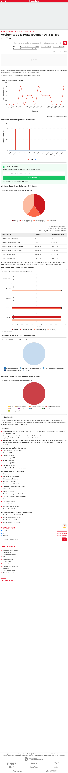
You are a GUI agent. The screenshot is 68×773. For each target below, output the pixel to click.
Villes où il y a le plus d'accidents (57, 116)
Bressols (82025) (46, 47)
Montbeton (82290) (9, 463)
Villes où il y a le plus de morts (58, 227)
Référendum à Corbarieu (10, 509)
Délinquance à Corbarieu (10, 479)
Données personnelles (8, 755)
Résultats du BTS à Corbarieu (12, 522)
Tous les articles (46, 754)
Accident (11, 31)
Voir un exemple (62, 531)
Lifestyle (4, 531)
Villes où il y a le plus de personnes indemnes (53, 231)
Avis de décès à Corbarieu (11, 476)
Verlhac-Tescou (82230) (10, 465)
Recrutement (57, 754)
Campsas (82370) (8, 455)
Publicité (34, 754)
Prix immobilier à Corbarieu (11, 506)
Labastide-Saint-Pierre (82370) (12, 450)
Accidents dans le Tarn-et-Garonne (14, 468)
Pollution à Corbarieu (9, 481)
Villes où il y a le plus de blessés (57, 229)
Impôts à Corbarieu (9, 491)
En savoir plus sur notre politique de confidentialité (15, 181)
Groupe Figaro (47, 755)
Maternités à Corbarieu (10, 504)
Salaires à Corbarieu (9, 489)
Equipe (20, 754)
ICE (4, 557)
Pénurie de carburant (9, 555)
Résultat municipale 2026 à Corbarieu (14, 515)
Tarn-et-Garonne (29, 31)
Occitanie (19, 31)
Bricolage (4, 535)
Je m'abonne (32, 178)
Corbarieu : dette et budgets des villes (14, 496)
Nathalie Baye (7, 564)
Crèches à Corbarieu (9, 501)
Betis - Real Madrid (9, 571)
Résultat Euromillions (9, 573)
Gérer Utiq (30, 755)
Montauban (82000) (9, 458)
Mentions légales (38, 755)
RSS (52, 754)
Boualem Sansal (8, 559)
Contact (39, 754)
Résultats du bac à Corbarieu (11, 517)
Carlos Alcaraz (7, 561)
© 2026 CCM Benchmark (58, 755)
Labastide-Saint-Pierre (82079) (29, 47)
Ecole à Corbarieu (8, 499)
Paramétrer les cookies (21, 755)
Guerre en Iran (7, 552)
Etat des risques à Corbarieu (11, 484)
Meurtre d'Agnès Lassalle (10, 550)
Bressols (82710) (8, 453)
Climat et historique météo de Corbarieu (15, 494)
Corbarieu (6, 474)
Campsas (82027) (58, 47)
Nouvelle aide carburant (10, 566)
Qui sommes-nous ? (12, 754)
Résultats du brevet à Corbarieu (12, 520)
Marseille (6, 568)
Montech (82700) (8, 460)
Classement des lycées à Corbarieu (14, 486)
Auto (5, 31)
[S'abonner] (34, 539)
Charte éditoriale (27, 754)
